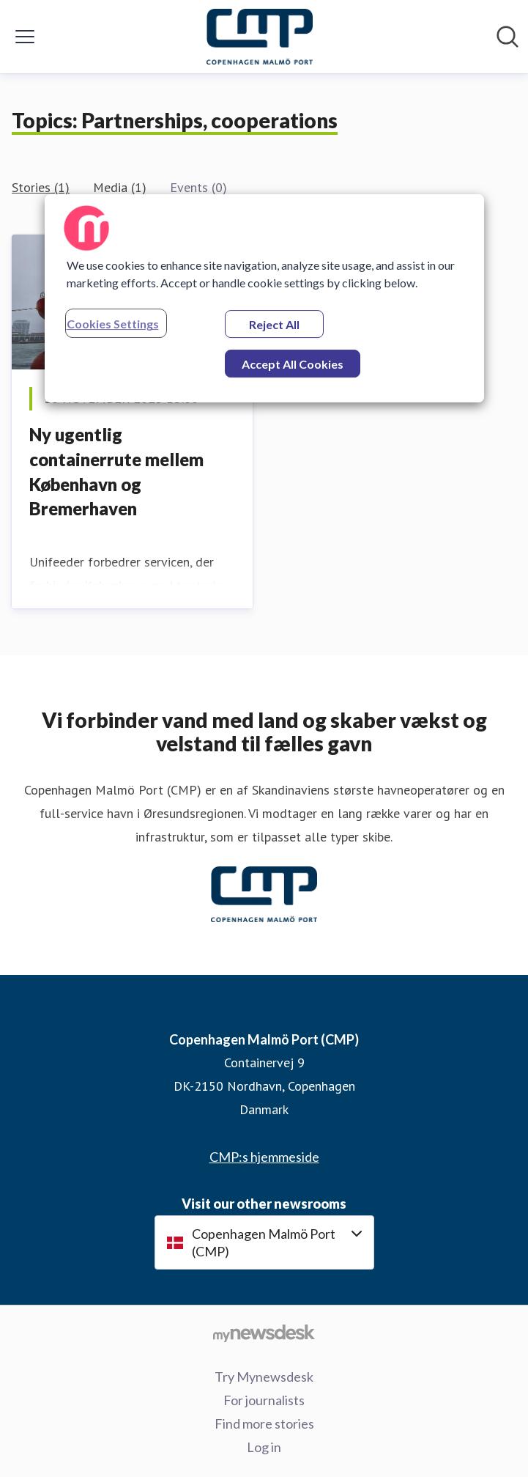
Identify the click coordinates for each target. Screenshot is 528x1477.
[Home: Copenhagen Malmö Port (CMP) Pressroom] (260, 37)
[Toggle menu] (25, 36)
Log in (264, 1447)
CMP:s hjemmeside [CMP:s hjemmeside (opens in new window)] (264, 1157)
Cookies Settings (113, 324)
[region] (264, 298)
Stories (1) (41, 187)
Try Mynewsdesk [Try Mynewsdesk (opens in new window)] (264, 1377)
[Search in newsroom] (507, 36)
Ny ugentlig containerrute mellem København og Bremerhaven (116, 471)
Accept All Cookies (292, 364)
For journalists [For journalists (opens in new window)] (264, 1400)
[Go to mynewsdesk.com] (264, 1332)
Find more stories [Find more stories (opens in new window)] (264, 1423)
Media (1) (119, 187)
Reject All (274, 324)
